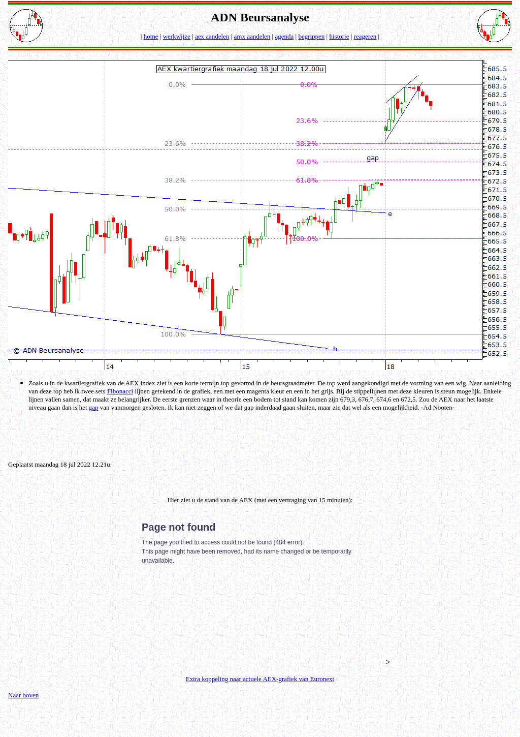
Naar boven (23, 695)
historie (339, 36)
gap (94, 407)
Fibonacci (120, 391)
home (151, 36)
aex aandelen (212, 36)
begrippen (311, 36)
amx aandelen (252, 36)
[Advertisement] (262, 435)
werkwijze (176, 36)
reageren (365, 36)
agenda (284, 36)
